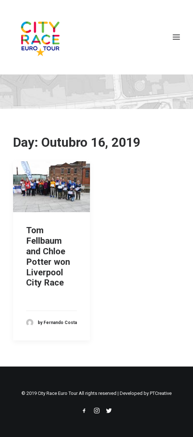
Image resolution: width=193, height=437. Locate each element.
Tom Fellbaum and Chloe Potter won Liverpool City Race (48, 256)
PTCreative (161, 393)
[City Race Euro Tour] (40, 37)
